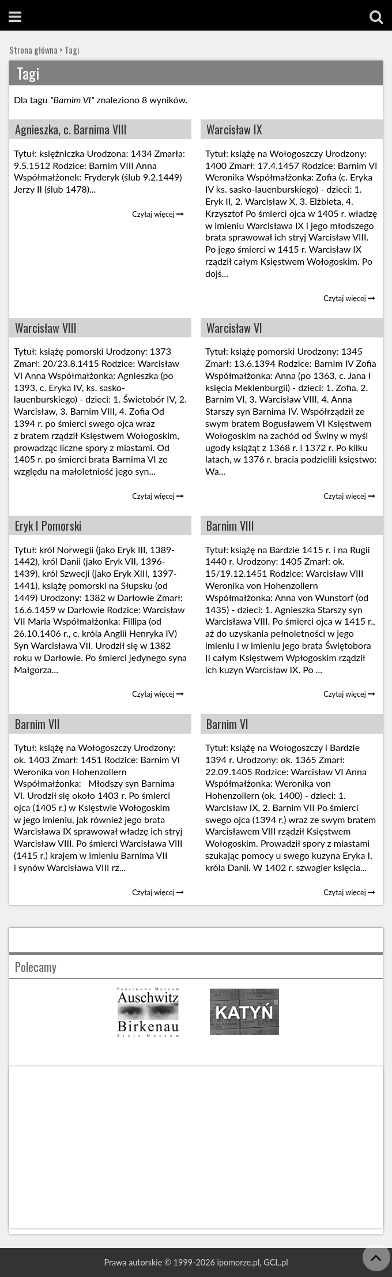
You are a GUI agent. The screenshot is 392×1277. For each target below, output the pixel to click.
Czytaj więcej (158, 214)
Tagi (72, 50)
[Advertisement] (196, 1147)
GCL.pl (275, 1262)
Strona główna (33, 50)
